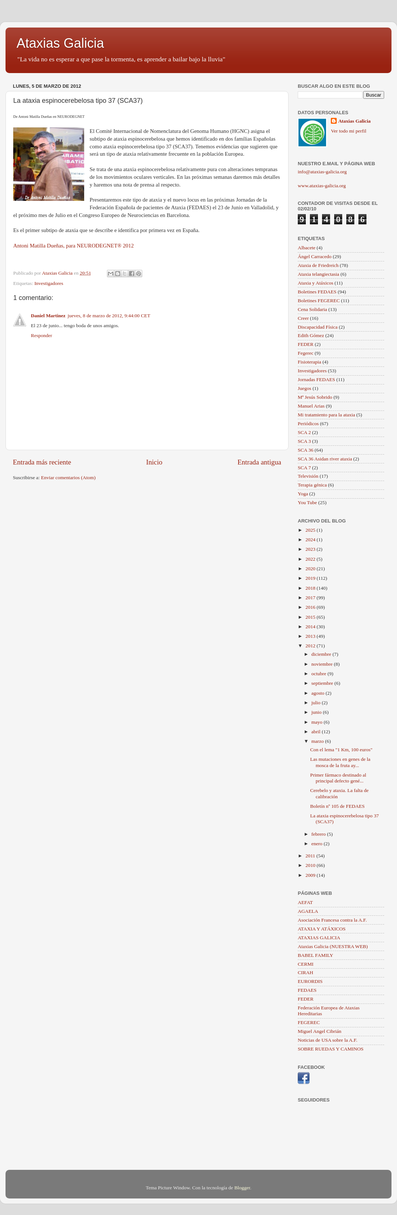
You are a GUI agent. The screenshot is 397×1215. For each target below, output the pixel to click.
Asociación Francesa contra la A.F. (332, 920)
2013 (310, 636)
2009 (310, 875)
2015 (310, 617)
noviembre (322, 664)
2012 (310, 645)
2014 (310, 626)
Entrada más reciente (42, 462)
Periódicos (308, 423)
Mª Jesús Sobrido (315, 397)
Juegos (304, 388)
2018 (310, 588)
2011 (310, 855)
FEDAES (307, 990)
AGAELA (308, 911)
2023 (310, 549)
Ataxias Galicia (60, 43)
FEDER (306, 344)
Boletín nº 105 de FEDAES (337, 806)
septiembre (323, 683)
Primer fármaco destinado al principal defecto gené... (338, 778)
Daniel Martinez (48, 315)
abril (316, 731)
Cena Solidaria (312, 309)
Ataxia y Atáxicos (315, 283)
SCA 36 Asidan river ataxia (325, 459)
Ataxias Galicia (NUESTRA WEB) (333, 946)
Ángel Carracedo (315, 256)
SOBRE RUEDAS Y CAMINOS (331, 1049)
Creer (303, 318)
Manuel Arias (311, 406)
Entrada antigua (259, 462)
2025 (310, 530)
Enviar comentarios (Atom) (68, 477)
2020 (310, 568)
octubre (319, 673)
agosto (318, 693)
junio (317, 712)
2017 (310, 597)
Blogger (242, 1187)
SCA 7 (304, 467)
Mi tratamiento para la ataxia (326, 414)
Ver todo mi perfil (348, 131)
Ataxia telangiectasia (318, 274)
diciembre (321, 654)
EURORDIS (310, 981)
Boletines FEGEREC (319, 300)
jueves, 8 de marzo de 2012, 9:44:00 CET (109, 315)
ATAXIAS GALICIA (319, 937)
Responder (41, 335)
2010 (310, 865)
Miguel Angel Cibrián (319, 1031)
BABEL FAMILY (315, 955)
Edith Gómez (311, 335)
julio (316, 702)
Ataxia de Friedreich (318, 265)
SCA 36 (305, 450)
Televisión (308, 476)
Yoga (303, 493)
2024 (310, 539)
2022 (310, 559)
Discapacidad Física (317, 327)
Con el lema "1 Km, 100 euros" (341, 749)
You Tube (307, 502)
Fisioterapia (309, 362)
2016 (310, 607)
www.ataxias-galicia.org (322, 185)
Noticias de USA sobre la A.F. (327, 1040)
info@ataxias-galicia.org (322, 171)
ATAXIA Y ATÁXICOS (322, 929)
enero (317, 843)
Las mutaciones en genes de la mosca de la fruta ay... (340, 762)
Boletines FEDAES (317, 291)
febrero (319, 834)
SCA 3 (304, 441)
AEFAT (305, 902)
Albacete (306, 247)
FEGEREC (309, 1022)
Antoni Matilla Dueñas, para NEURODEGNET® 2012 (73, 246)
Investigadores (48, 283)
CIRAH (305, 972)
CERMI (306, 964)
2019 (310, 578)
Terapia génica (312, 485)
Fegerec (306, 353)
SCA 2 (304, 432)
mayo (317, 722)
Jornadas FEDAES (316, 379)
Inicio (154, 462)
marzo (318, 741)
